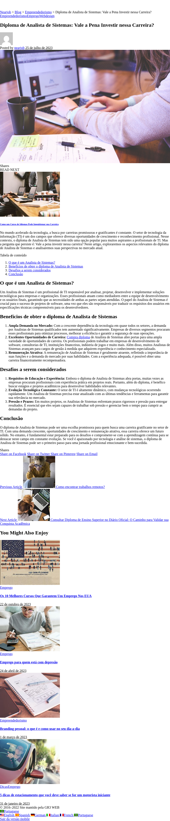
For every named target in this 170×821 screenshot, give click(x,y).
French (67, 815)
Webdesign (47, 16)
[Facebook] (13, 454)
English (7, 815)
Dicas (4, 786)
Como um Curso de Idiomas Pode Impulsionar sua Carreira (29, 224)
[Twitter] (39, 454)
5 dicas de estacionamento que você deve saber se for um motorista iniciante (55, 795)
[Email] (87, 454)
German (39, 815)
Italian (53, 815)
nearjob (19, 48)
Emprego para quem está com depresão (29, 662)
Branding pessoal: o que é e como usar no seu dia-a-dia (40, 729)
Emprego (33, 16)
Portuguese (9, 811)
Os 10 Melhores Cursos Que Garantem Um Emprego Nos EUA (46, 596)
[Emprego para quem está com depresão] (30, 650)
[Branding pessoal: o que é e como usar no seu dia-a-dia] (30, 716)
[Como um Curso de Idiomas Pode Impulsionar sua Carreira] (30, 215)
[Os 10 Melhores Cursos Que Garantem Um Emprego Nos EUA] (30, 584)
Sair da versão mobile (15, 819)
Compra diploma (78, 337)
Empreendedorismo (13, 16)
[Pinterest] (63, 454)
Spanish (23, 815)
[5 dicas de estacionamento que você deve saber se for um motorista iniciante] (30, 783)
